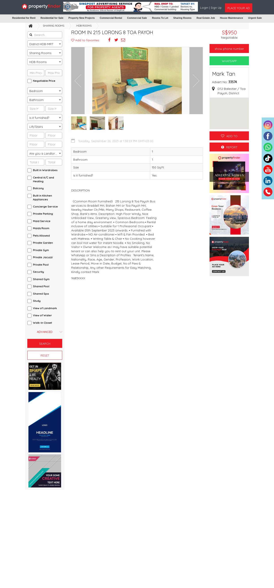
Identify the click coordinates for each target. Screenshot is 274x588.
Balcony (38, 188)
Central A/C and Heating (43, 179)
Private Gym (41, 250)
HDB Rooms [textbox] (38, 62)
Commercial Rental (111, 18)
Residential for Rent (24, 18)
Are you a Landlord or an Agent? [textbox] (45, 153)
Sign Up (216, 7)
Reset (45, 355)
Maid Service (41, 221)
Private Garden (43, 242)
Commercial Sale (137, 18)
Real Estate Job (206, 18)
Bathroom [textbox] (36, 100)
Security (38, 271)
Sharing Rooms (182, 18)
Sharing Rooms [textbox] (40, 53)
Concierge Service (45, 206)
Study (37, 300)
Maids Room (41, 228)
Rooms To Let (160, 18)
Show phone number (229, 48)
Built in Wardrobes (45, 170)
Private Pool (41, 264)
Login (204, 7)
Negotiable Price (44, 80)
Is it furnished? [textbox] (39, 118)
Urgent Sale (255, 18)
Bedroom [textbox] (36, 91)
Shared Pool (41, 286)
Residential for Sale (52, 18)
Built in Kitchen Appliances (42, 197)
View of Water (42, 315)
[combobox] (44, 43)
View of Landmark (45, 308)
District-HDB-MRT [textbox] (41, 44)
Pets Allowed (41, 235)
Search (44, 343)
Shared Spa (41, 293)
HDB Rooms (84, 25)
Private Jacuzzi (43, 257)
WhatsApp (229, 61)
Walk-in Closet (42, 322)
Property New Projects (81, 18)
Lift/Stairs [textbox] (36, 126)
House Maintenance (231, 18)
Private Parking (43, 213)
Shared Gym (41, 279)
